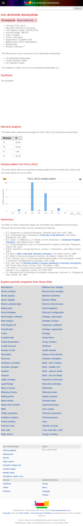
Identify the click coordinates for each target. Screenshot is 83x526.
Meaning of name (9, 392)
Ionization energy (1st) (12, 465)
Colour (4, 333)
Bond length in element (11, 317)
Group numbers (49, 342)
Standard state (49, 401)
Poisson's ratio (7, 426)
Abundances (6, 287)
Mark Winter (24, 513)
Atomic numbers (8, 291)
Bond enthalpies (8, 312)
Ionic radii (5, 430)
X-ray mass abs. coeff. (52, 430)
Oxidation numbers (9, 417)
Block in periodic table (11, 304)
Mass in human (8, 388)
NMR (3, 409)
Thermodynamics (50, 417)
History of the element (52, 354)
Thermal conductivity (51, 413)
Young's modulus (50, 434)
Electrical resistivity (51, 296)
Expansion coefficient (52, 325)
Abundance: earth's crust (13, 476)
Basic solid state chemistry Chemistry (34, 254)
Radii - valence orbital (52, 371)
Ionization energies (9, 367)
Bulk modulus (7, 321)
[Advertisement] (61, 28)
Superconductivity (50, 405)
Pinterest (6, 491)
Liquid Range (7, 384)
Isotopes (5, 375)
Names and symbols (10, 405)
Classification (7, 329)
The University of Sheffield (41, 513)
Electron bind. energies (53, 291)
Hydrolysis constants (10, 363)
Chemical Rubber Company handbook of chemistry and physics (52, 263)
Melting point (8, 454)
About (44, 487)
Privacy (45, 484)
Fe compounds (8, 20)
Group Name (48, 337)
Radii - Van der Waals (52, 375)
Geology (46, 333)
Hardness (46, 346)
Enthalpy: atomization (52, 317)
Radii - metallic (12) (51, 367)
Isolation (5, 371)
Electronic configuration (53, 312)
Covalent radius (9, 469)
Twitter (5, 487)
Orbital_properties (9, 413)
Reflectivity (47, 388)
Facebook (7, 484)
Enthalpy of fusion (50, 321)
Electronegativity (49, 308)
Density (6, 458)
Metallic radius (9, 473)
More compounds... (26, 20)
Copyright (46, 491)
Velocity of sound (50, 426)
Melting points (7, 396)
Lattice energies (8, 380)
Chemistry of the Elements (52, 235)
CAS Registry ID (8, 325)
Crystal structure (8, 346)
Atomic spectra (8, 296)
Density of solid (8, 350)
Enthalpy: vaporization (52, 329)
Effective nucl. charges (52, 287)
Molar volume (7, 401)
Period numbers (8, 422)
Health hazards (49, 350)
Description (6, 354)
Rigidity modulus (49, 396)
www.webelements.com (60, 510)
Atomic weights (8, 300)
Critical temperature (10, 342)
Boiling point (6, 308)
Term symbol (48, 409)
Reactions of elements (52, 380)
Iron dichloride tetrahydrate (45, 3)
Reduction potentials (51, 384)
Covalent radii (7, 337)
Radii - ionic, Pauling (51, 363)
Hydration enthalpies (51, 358)
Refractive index (49, 392)
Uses (44, 422)
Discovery (5, 358)
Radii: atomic (7, 434)
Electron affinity (49, 300)
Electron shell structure (52, 304)
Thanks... (46, 495)
